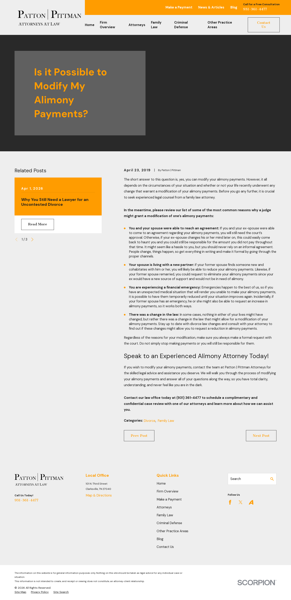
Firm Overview (167, 491)
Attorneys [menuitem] (137, 25)
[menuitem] (20, 592)
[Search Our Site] (272, 479)
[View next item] (32, 239)
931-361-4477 (255, 9)
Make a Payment (179, 7)
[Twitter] (240, 502)
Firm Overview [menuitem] (107, 24)
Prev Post (139, 436)
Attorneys (164, 507)
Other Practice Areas (172, 531)
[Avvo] (251, 502)
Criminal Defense (169, 523)
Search (235, 479)
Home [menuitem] (89, 25)
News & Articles (211, 7)
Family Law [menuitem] (156, 24)
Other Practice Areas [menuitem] (220, 24)
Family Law (166, 421)
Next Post (261, 436)
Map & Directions (99, 495)
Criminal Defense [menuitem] (181, 24)
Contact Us (263, 25)
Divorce (149, 421)
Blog (233, 7)
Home (161, 483)
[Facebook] (230, 502)
